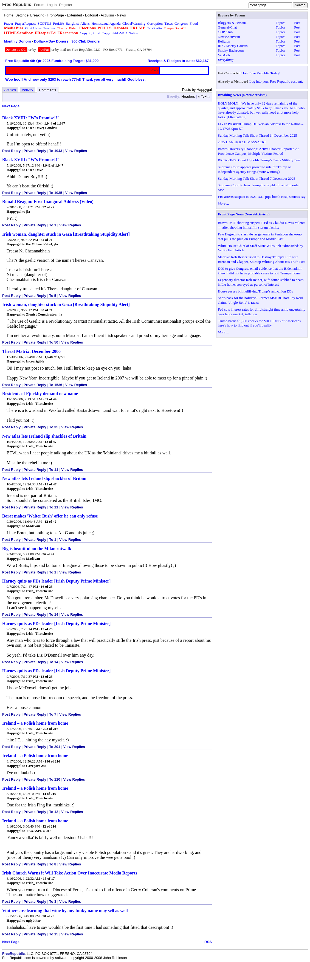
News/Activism (229, 37)
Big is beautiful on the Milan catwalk (36, 548)
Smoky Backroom (231, 50)
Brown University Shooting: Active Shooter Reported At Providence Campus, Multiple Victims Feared (258, 151)
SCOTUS (44, 23)
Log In (52, 5)
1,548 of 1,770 (55, 357)
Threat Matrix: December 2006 (31, 351)
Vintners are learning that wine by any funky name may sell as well (65, 910)
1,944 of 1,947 (54, 123)
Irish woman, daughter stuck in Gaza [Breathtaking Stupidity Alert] (66, 234)
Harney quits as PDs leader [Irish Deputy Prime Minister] (56, 581)
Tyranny (49, 28)
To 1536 (55, 385)
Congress (181, 23)
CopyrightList (90, 33)
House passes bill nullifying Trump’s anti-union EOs (255, 291)
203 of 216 (50, 729)
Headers (188, 96)
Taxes (168, 23)
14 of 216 (49, 794)
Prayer (8, 23)
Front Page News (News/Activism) (244, 214)
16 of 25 (46, 586)
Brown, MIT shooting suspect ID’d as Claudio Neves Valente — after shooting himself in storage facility (261, 225)
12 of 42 (50, 521)
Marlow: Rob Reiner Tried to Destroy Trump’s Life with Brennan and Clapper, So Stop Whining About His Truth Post (261, 259)
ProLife (58, 23)
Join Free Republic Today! (261, 73)
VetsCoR (224, 55)
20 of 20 (48, 916)
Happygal (14, 128)
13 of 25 (46, 676)
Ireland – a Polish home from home (35, 723)
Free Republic (16, 4)
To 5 (52, 296)
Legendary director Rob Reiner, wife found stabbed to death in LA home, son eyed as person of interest (260, 282)
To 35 (53, 427)
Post (297, 23)
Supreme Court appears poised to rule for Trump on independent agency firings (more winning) (255, 169)
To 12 (53, 812)
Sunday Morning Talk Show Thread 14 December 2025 (257, 135)
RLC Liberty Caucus (232, 46)
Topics (280, 23)
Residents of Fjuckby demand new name (40, 393)
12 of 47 (51, 484)
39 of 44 (51, 399)
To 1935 (55, 193)
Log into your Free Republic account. (276, 81)
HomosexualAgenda (105, 23)
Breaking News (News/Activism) (242, 95)
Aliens (85, 23)
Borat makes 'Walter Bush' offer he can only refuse (50, 516)
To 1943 (55, 151)
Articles (10, 90)
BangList (72, 23)
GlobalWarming (133, 23)
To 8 (52, 864)
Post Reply (11, 151)
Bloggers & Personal (232, 23)
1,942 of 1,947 (53, 165)
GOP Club (225, 32)
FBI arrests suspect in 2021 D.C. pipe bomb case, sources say (262, 197)
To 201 (54, 747)
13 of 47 (51, 442)
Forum (39, 5)
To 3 (52, 901)
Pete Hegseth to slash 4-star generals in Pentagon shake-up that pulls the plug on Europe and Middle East (259, 236)
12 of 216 (49, 826)
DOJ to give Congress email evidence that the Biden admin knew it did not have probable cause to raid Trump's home (260, 270)
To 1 (52, 225)
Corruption (155, 23)
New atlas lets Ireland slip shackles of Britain (44, 436)
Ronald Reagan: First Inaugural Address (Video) (48, 201)
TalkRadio (154, 28)
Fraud (194, 23)
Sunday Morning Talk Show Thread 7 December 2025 (256, 178)
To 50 (53, 342)
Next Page (10, 106)
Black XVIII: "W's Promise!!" (31, 118)
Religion (224, 41)
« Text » (204, 96)
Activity (27, 90)
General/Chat (227, 27)
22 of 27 (48, 207)
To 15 (53, 934)
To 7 (52, 714)
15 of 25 (46, 629)
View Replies (76, 151)
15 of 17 (49, 878)
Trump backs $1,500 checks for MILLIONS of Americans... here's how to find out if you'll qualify (260, 323)
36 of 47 (48, 554)
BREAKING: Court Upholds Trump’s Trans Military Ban (259, 160)
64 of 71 (46, 240)
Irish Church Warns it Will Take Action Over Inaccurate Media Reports (69, 873)
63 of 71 (46, 310)
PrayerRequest (25, 23)
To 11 (53, 470)
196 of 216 (52, 761)
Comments (47, 90)
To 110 (54, 779)
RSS (208, 942)
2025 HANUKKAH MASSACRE (242, 142)
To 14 (53, 614)
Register (65, 5)
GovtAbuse (33, 28)
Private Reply (35, 151)
